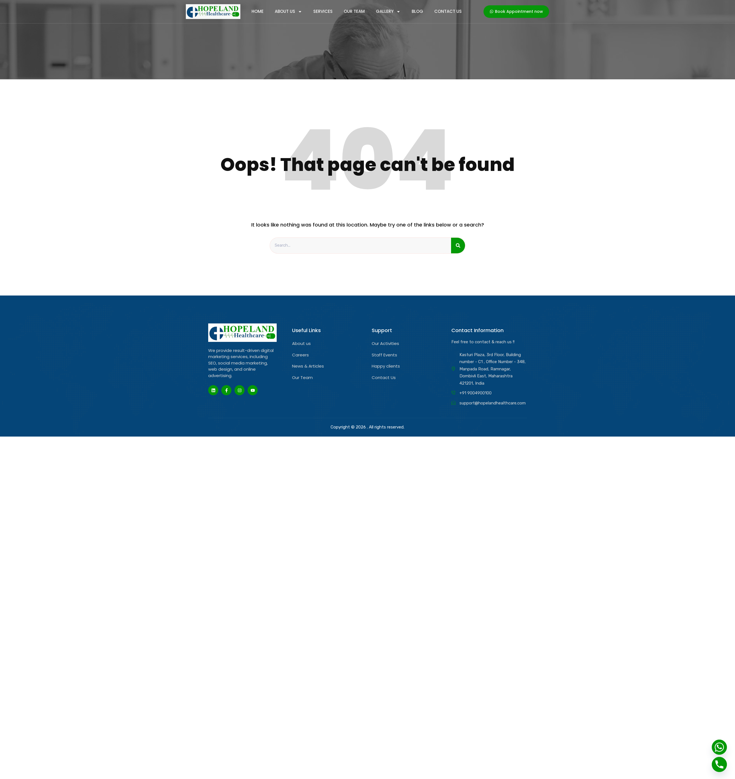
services (323, 11)
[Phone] (719, 764)
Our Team (354, 11)
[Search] (458, 245)
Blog (417, 11)
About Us (288, 11)
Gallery (388, 11)
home (258, 11)
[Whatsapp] (719, 747)
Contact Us (448, 11)
